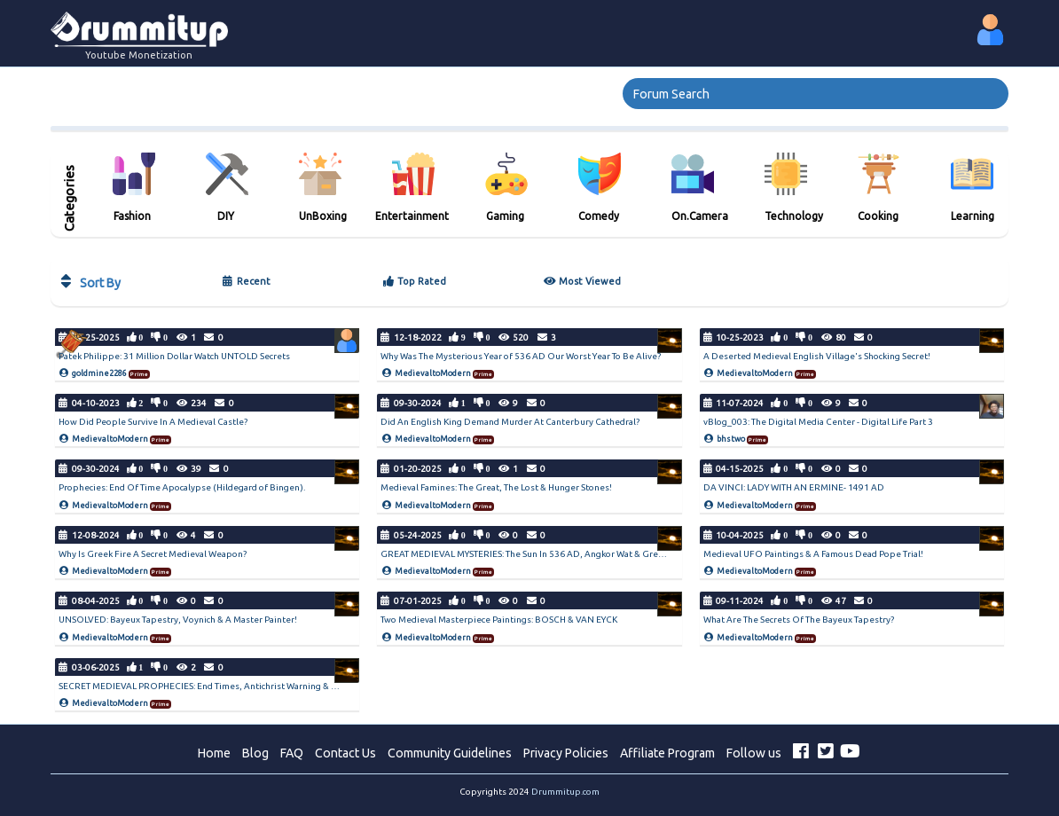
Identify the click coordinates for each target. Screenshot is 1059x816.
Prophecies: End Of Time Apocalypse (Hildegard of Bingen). (182, 487)
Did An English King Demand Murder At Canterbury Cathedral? (509, 422)
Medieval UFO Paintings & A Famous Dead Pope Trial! (813, 554)
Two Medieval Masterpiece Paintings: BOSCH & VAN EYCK (498, 619)
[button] (990, 29)
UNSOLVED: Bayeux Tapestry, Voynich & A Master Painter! (178, 619)
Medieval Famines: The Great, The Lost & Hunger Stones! (496, 487)
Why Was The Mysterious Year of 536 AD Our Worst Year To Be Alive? (520, 356)
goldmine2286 (99, 373)
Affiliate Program (667, 753)
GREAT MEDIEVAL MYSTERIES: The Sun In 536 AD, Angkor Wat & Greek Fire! (534, 554)
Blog (255, 753)
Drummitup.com (565, 791)
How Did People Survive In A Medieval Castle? (153, 422)
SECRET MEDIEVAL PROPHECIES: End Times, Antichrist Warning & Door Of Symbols (231, 686)
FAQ (291, 753)
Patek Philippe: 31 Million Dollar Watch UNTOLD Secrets (174, 356)
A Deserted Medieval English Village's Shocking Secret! (816, 356)
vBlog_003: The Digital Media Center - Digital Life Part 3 (818, 422)
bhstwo (731, 439)
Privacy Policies (565, 753)
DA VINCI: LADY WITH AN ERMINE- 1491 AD (793, 487)
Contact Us (345, 753)
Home (214, 753)
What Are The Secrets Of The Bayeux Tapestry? (798, 619)
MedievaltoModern (433, 373)
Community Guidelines (450, 753)
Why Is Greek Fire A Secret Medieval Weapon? (153, 554)
